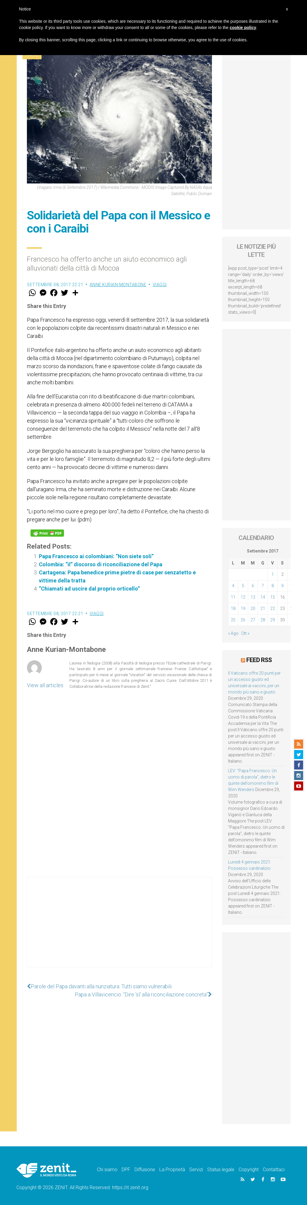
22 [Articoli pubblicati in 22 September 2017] (272, 608)
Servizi (196, 1169)
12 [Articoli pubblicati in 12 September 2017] (243, 597)
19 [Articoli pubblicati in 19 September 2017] (243, 608)
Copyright (249, 1169)
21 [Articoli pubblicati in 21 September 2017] (262, 608)
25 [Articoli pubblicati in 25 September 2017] (233, 619)
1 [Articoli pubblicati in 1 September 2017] (272, 574)
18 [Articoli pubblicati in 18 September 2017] (233, 608)
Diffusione (145, 1169)
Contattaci (274, 1169)
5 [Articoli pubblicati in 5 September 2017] (243, 585)
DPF (126, 1169)
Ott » (245, 633)
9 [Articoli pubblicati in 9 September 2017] (282, 585)
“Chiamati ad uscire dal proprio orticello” (89, 588)
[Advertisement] (119, 928)
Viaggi (160, 284)
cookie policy (243, 27)
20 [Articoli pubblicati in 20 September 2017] (253, 608)
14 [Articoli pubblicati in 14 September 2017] (262, 597)
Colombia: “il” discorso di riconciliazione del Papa (100, 564)
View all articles (45, 685)
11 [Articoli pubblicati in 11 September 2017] (233, 597)
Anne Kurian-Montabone (118, 284)
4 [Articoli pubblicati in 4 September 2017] (233, 585)
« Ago (233, 633)
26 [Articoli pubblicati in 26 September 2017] (243, 619)
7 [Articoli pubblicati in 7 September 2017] (263, 585)
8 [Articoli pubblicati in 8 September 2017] (272, 585)
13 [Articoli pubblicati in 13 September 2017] (253, 597)
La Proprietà (172, 1169)
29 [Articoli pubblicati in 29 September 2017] (272, 619)
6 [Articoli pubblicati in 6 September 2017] (253, 585)
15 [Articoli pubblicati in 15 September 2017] (272, 597)
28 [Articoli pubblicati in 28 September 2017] (262, 619)
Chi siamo (107, 1169)
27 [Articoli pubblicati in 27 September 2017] (253, 619)
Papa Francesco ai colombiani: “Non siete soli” (96, 556)
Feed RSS (259, 660)
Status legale (220, 1169)
